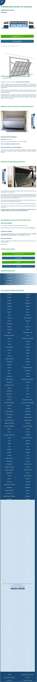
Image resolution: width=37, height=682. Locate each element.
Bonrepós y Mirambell (9, 435)
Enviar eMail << (18, 262)
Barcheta (9, 499)
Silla (28, 335)
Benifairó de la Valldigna (9, 496)
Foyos (27, 385)
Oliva (9, 315)
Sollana (9, 408)
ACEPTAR (21, 588)
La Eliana (28, 341)
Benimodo (9, 473)
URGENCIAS (27, 283)
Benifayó (9, 356)
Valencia (9, 294)
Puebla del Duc (9, 458)
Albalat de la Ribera (9, 426)
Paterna (28, 297)
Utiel (28, 356)
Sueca (27, 312)
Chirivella (9, 306)
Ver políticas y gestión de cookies (18, 585)
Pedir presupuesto (17, 41)
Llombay (9, 452)
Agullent (28, 467)
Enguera (9, 397)
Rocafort (28, 388)
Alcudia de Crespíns (28, 399)
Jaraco (27, 394)
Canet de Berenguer (9, 402)
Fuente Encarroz (28, 417)
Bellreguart (27, 414)
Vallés (9, 674)
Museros (9, 405)
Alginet (27, 353)
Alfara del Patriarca (27, 437)
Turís (28, 391)
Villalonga (9, 417)
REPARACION (28, 280)
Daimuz (9, 437)
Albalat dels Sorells (9, 423)
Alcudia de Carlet (9, 359)
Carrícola (27, 677)
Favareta (27, 481)
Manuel (9, 455)
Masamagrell (9, 347)
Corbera (28, 429)
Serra (9, 440)
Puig (9, 373)
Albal (27, 344)
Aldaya (9, 312)
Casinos (28, 458)
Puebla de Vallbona (9, 335)
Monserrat (9, 399)
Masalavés (27, 496)
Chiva (9, 353)
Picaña (27, 359)
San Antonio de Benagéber (27, 402)
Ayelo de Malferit (9, 411)
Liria (28, 323)
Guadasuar (9, 394)
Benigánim (9, 391)
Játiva (27, 309)
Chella (9, 443)
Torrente (28, 294)
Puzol (9, 341)
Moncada (27, 326)
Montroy (28, 461)
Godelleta (27, 435)
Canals (9, 350)
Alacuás (28, 306)
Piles (28, 446)
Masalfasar (27, 487)
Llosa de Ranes (27, 420)
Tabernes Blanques (27, 367)
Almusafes (9, 376)
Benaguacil (9, 361)
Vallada (9, 429)
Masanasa (27, 370)
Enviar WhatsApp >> (17, 36)
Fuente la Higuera (9, 470)
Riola (28, 493)
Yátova (9, 475)
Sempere (9, 680)
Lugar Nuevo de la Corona (27, 674)
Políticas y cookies (27, 680)
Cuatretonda (9, 461)
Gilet (28, 455)
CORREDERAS (28, 274)
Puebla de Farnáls (9, 385)
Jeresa (27, 473)
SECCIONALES (27, 277)
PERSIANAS (9, 277)
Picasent (9, 338)
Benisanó (9, 481)
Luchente (27, 452)
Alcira (27, 300)
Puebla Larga (9, 414)
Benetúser (27, 347)
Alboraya (9, 326)
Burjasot (9, 303)
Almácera (27, 382)
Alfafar (27, 329)
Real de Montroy (28, 470)
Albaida (9, 388)
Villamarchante (9, 379)
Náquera (28, 405)
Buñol (27, 364)
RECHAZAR (14, 588)
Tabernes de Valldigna (27, 338)
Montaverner (9, 493)
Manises (9, 309)
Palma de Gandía (9, 490)
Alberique (27, 361)
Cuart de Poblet (28, 318)
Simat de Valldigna (27, 426)
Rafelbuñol (9, 382)
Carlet (9, 344)
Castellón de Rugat (9, 467)
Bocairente (27, 411)
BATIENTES (9, 274)
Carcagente (9, 323)
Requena (9, 329)
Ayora (27, 397)
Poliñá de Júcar (27, 464)
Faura (9, 432)
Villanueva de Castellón (27, 379)
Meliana (9, 364)
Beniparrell (9, 487)
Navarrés (27, 432)
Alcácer (9, 370)
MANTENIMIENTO (9, 283)
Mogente (27, 408)
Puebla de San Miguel (9, 677)
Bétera (9, 332)
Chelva (27, 490)
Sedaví (9, 367)
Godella (28, 350)
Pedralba (9, 449)
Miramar (28, 484)
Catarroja (9, 318)
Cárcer (9, 478)
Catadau (27, 449)
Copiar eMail (18, 266)
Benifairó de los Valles (9, 484)
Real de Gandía (28, 475)
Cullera (9, 321)
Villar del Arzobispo (9, 420)
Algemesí (27, 315)
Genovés (28, 443)
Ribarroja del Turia (27, 332)
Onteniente (27, 303)
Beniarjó (28, 499)
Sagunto (9, 297)
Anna (9, 446)
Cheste (27, 376)
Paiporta (28, 321)
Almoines (27, 478)
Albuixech (27, 423)
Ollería (27, 373)
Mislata (9, 300)
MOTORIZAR (9, 280)
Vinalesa (28, 440)
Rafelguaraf (9, 464)
